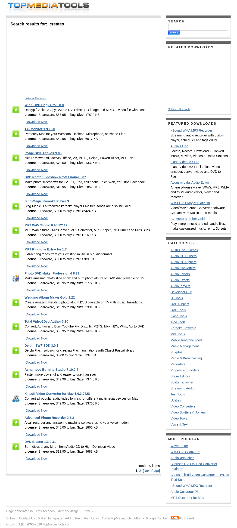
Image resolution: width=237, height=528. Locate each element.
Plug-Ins (176, 352)
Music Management (185, 346)
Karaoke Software (183, 328)
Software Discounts (36, 98)
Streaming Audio (182, 388)
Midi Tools (178, 334)
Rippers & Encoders (185, 370)
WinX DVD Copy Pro (185, 452)
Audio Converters (183, 268)
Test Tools (178, 394)
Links (95, 518)
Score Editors (180, 376)
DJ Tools (177, 298)
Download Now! (37, 122)
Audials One (179, 146)
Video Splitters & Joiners (188, 412)
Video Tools (179, 418)
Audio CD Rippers (183, 262)
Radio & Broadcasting (186, 358)
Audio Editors (180, 274)
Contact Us (27, 518)
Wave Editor (179, 446)
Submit (11, 518)
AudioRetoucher (182, 458)
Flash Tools (179, 316)
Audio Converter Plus (186, 492)
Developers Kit (181, 292)
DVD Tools (178, 310)
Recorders (178, 364)
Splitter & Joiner (182, 382)
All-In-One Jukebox (184, 250)
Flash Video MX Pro (185, 162)
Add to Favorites (77, 518)
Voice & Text (179, 424)
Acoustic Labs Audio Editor (190, 182)
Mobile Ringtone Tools (187, 340)
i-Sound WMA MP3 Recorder (191, 130)
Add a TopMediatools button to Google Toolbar (134, 518)
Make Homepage (50, 518)
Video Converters (183, 406)
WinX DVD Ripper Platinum (190, 203)
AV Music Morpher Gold (188, 219)
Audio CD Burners (184, 256)
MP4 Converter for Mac (187, 498)
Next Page (151, 470)
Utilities (176, 400)
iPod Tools (178, 322)
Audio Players (180, 286)
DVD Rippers (180, 304)
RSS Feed (182, 518)
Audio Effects (180, 280)
